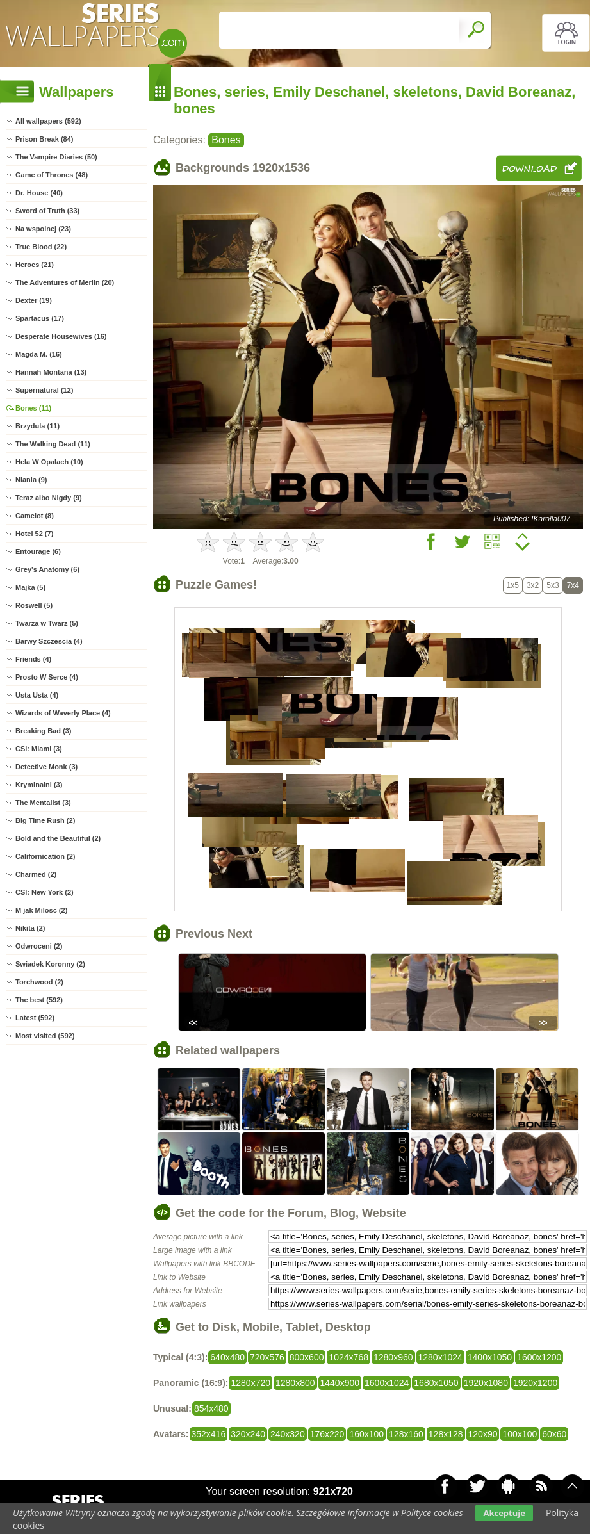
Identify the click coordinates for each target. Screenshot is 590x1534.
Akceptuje (504, 1513)
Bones (225, 140)
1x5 (513, 585)
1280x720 (250, 1383)
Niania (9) (31, 480)
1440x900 (340, 1383)
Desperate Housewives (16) (60, 336)
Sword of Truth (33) (47, 211)
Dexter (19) (33, 300)
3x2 (533, 585)
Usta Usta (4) (36, 695)
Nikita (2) (30, 928)
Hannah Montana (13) (50, 372)
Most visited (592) (44, 1036)
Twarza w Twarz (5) (46, 623)
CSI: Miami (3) (38, 749)
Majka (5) (30, 587)
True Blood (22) (41, 246)
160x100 (366, 1434)
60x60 (554, 1434)
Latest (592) (34, 1018)
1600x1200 (539, 1357)
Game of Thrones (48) (51, 175)
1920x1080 (486, 1383)
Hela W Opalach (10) (49, 462)
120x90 (483, 1434)
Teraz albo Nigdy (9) (48, 498)
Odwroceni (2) (38, 946)
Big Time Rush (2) (45, 820)
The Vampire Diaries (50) (56, 157)
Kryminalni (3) (38, 784)
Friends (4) (33, 659)
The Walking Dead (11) (52, 444)
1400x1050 (490, 1357)
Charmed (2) (35, 874)
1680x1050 (436, 1383)
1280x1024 (440, 1357)
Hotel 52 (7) (34, 533)
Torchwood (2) (39, 982)
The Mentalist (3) (43, 802)
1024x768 (348, 1357)
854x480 (211, 1408)
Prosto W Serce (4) (46, 677)
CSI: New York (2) (44, 892)
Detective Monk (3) (46, 767)
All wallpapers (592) (48, 121)
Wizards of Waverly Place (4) (63, 713)
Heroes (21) (34, 264)
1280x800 (295, 1383)
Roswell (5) (34, 605)
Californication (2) (45, 856)
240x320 (287, 1434)
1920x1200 (535, 1383)
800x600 (307, 1357)
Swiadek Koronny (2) (50, 964)
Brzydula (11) (37, 426)
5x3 (552, 585)
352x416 (209, 1434)
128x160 (406, 1434)
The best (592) (39, 1000)
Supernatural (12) (44, 390)
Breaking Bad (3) (43, 731)
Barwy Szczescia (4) (49, 641)
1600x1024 (387, 1383)
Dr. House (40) (39, 193)
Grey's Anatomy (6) (47, 569)
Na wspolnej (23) (43, 229)
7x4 (573, 585)
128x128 (446, 1434)
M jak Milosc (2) (41, 910)
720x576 (267, 1357)
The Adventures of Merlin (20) (64, 282)
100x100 (519, 1434)
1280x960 (393, 1357)
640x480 (227, 1357)
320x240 (248, 1434)
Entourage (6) (38, 551)
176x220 (327, 1434)
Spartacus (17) (39, 318)
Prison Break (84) (44, 139)
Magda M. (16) (38, 354)
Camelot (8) (34, 515)
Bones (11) (33, 408)
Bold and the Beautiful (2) (58, 838)
